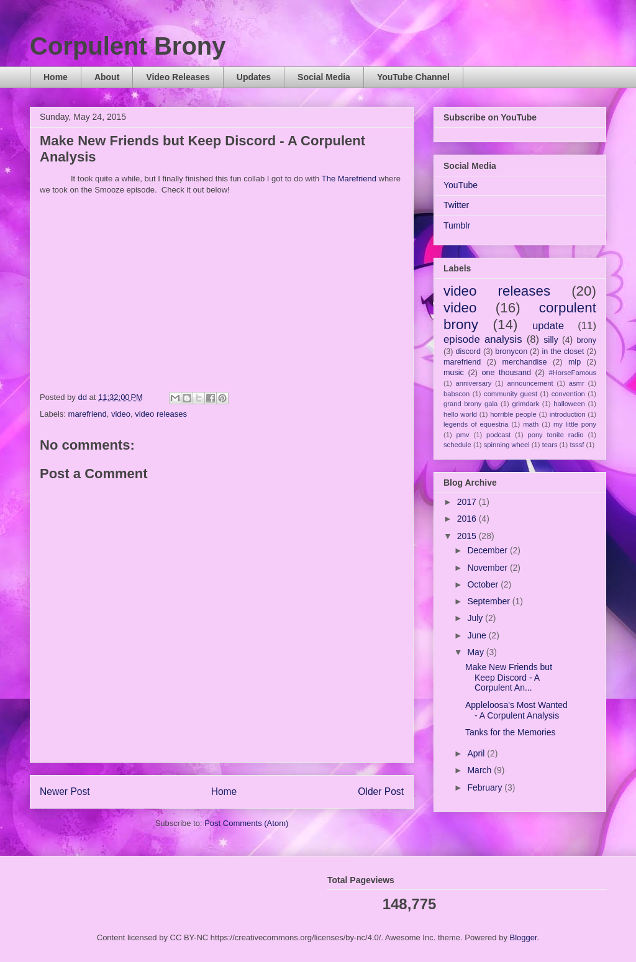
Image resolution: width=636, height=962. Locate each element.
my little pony (574, 424)
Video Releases (177, 77)
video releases (161, 414)
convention (568, 393)
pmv (463, 434)
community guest (510, 393)
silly (550, 340)
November (488, 568)
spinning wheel (507, 444)
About (106, 77)
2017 (468, 502)
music (453, 372)
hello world (460, 414)
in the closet (563, 351)
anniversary (473, 383)
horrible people (513, 414)
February (485, 787)
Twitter (456, 205)
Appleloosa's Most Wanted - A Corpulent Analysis (516, 710)
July (476, 618)
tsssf (577, 444)
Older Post (381, 791)
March (480, 770)
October (484, 584)
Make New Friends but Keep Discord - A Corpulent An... (508, 677)
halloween (568, 403)
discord (468, 351)
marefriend (87, 414)
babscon (456, 393)
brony (587, 340)
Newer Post (65, 791)
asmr (576, 383)
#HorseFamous (572, 372)
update (548, 326)
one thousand (505, 372)
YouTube (460, 185)
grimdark (525, 403)
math (530, 424)
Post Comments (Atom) (246, 823)
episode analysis (482, 339)
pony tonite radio (555, 434)
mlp (574, 362)
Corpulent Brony (128, 46)
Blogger (523, 937)
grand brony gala (470, 403)
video (120, 414)
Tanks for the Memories (510, 732)
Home (55, 77)
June (477, 635)
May (476, 652)
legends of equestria (476, 424)
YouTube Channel (413, 77)
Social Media (324, 77)
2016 (468, 519)
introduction (568, 414)
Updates (254, 77)
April (477, 753)
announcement (530, 383)
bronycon (511, 351)
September (489, 601)
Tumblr (456, 225)
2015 (468, 536)
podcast (498, 434)
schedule (457, 444)
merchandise (524, 362)
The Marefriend (349, 178)
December (488, 550)
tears (550, 444)
